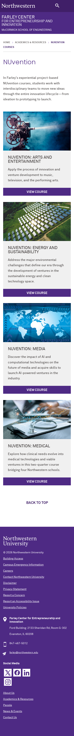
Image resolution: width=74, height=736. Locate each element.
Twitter (8, 672)
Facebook (17, 672)
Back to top (37, 503)
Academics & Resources (30, 42)
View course (37, 192)
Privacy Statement (14, 589)
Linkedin (26, 672)
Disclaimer (10, 583)
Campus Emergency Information (23, 564)
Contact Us (10, 717)
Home (6, 42)
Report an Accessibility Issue (21, 601)
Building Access (13, 558)
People (7, 705)
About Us (8, 693)
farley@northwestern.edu (23, 652)
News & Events (12, 711)
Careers (8, 570)
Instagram (8, 682)
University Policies (14, 607)
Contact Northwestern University (23, 577)
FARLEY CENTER (37, 23)
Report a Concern (14, 595)
